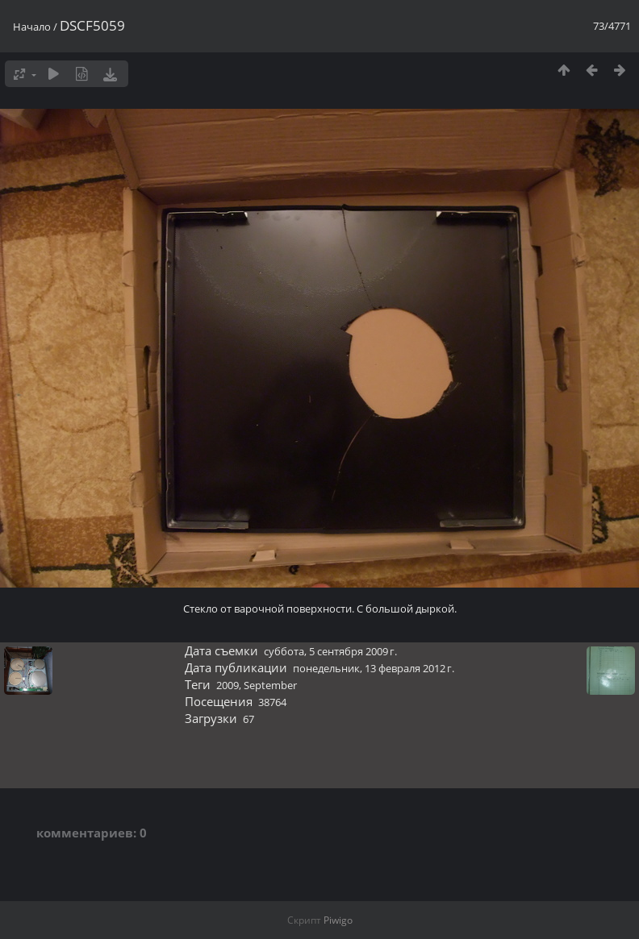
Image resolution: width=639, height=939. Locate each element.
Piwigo (338, 920)
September (270, 685)
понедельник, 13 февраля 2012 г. (373, 668)
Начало (32, 26)
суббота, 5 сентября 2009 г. (330, 651)
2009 (227, 685)
